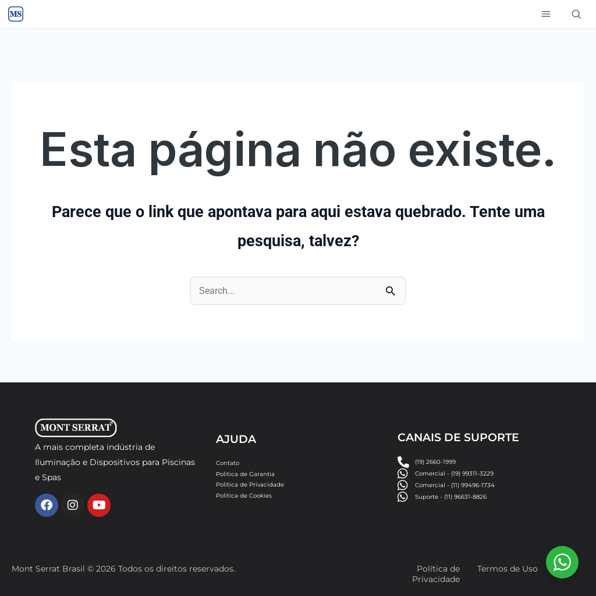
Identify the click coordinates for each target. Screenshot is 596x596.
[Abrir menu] (546, 14)
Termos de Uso (507, 568)
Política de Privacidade (436, 573)
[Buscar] (576, 14)
